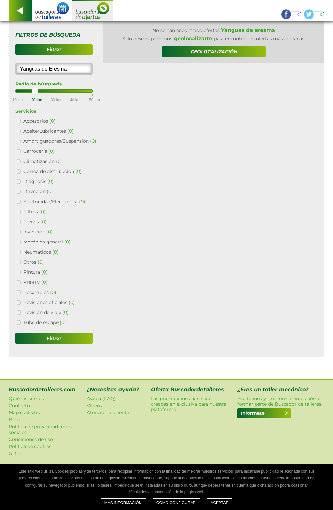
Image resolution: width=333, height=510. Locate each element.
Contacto (19, 406)
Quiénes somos (26, 398)
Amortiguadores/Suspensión (59, 141)
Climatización (42, 161)
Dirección (38, 191)
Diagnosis (38, 181)
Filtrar (54, 49)
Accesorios (39, 121)
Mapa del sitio (24, 412)
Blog (14, 420)
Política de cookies (30, 446)
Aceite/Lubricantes (48, 131)
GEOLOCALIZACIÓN (214, 52)
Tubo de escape (44, 322)
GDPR (16, 453)
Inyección (38, 232)
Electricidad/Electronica (54, 201)
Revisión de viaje (46, 312)
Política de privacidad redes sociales (40, 429)
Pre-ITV (35, 282)
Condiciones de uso (31, 439)
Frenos (35, 222)
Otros (33, 262)
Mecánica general (47, 242)
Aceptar (219, 503)
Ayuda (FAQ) (101, 398)
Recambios (39, 292)
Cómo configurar (176, 503)
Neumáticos (41, 252)
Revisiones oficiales (49, 302)
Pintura (35, 272)
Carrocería (39, 151)
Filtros (34, 212)
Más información (123, 503)
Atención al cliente (108, 412)
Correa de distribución (52, 171)
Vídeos (94, 406)
